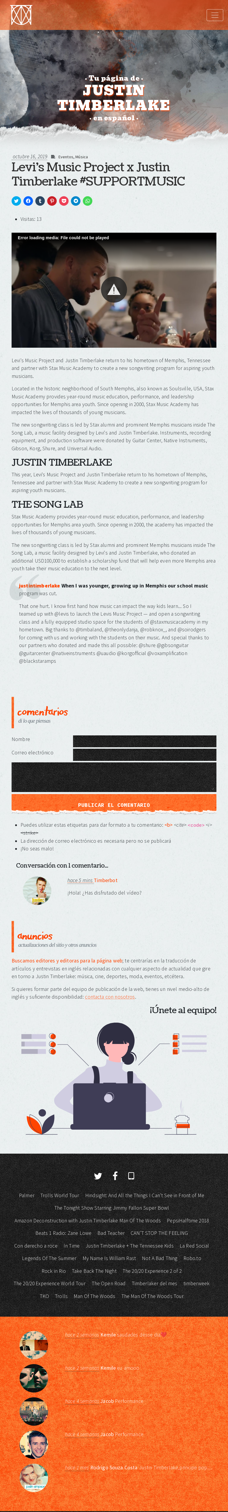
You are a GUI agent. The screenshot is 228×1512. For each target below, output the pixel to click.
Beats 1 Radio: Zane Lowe (63, 1233)
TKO (44, 1296)
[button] (114, 290)
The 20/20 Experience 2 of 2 (152, 1271)
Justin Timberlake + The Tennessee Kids (130, 1246)
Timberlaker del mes (155, 1283)
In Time (72, 1246)
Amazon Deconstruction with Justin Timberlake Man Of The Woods (88, 1220)
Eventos (65, 156)
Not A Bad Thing (159, 1258)
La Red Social (194, 1246)
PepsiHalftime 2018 (188, 1220)
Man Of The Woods (94, 1296)
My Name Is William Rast (109, 1258)
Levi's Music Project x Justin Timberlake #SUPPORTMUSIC (98, 174)
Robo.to (192, 1258)
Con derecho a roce (36, 1246)
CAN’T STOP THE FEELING (159, 1233)
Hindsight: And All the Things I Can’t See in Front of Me (144, 1195)
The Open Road (109, 1283)
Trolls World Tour (59, 1195)
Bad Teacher (111, 1233)
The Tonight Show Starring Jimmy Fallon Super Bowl (111, 1208)
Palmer (26, 1195)
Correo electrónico (32, 752)
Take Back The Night (94, 1271)
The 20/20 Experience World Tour (50, 1283)
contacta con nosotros (110, 997)
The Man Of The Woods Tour (152, 1296)
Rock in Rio (54, 1271)
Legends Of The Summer (49, 1258)
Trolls (61, 1296)
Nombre (21, 739)
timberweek (196, 1283)
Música (81, 156)
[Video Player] (114, 290)
